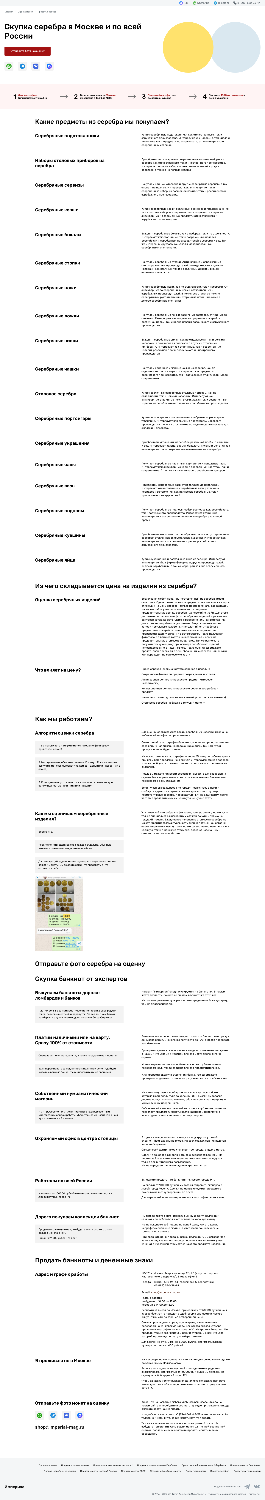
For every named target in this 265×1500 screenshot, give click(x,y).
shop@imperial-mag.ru (165, 1292)
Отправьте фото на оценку (27, 51)
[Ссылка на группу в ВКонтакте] (257, 1486)
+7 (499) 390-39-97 (166, 1285)
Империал (14, 1486)
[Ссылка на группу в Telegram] (247, 1486)
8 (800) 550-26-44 (166, 1282)
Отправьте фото (28, 95)
